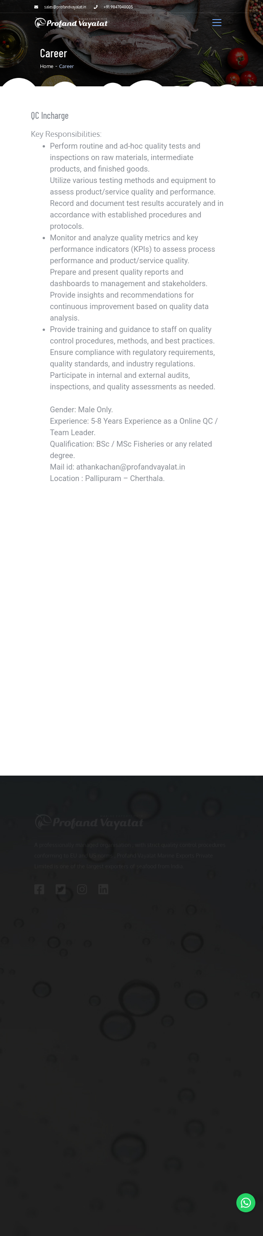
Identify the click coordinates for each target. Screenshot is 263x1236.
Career (66, 66)
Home (46, 66)
